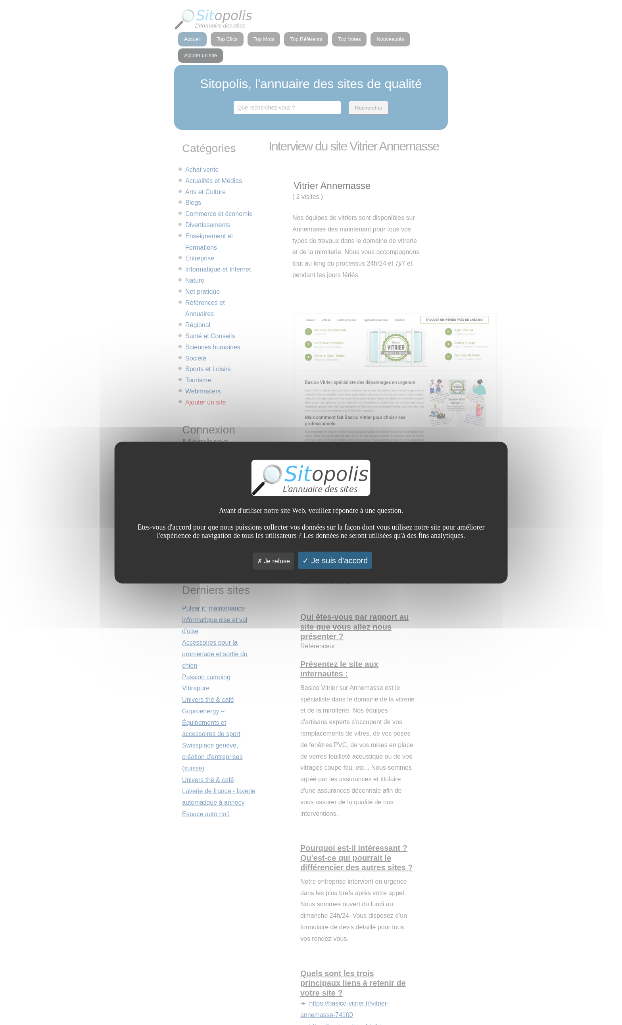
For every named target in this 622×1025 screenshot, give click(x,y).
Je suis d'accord (335, 560)
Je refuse (273, 560)
